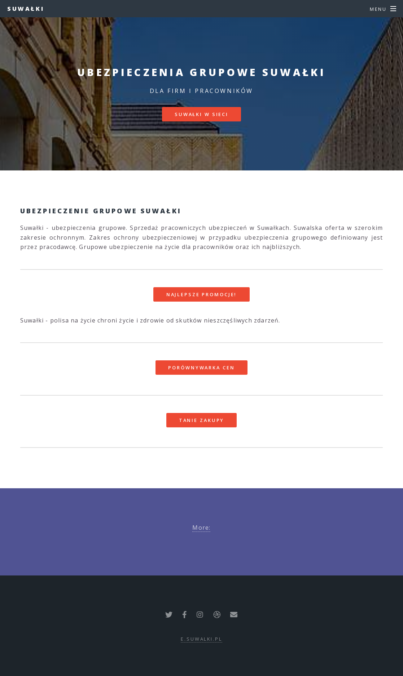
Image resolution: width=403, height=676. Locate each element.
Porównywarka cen (201, 367)
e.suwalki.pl (201, 639)
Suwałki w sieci (201, 114)
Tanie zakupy (201, 420)
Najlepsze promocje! (201, 294)
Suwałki (25, 9)
